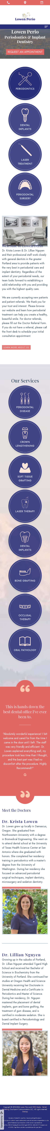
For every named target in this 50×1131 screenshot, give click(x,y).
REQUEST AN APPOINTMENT (25, 52)
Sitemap (25, 1111)
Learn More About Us (16, 342)
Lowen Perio (25, 1107)
